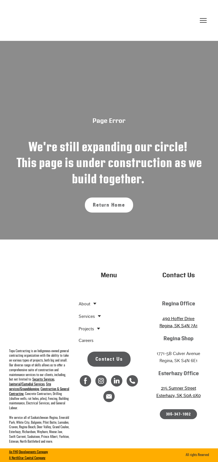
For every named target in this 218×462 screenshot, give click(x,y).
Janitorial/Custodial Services (27, 384)
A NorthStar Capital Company (27, 458)
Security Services (43, 379)
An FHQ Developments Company (28, 452)
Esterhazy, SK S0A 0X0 (178, 395)
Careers (86, 340)
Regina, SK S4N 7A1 (179, 325)
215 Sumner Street (178, 388)
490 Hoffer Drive (178, 318)
